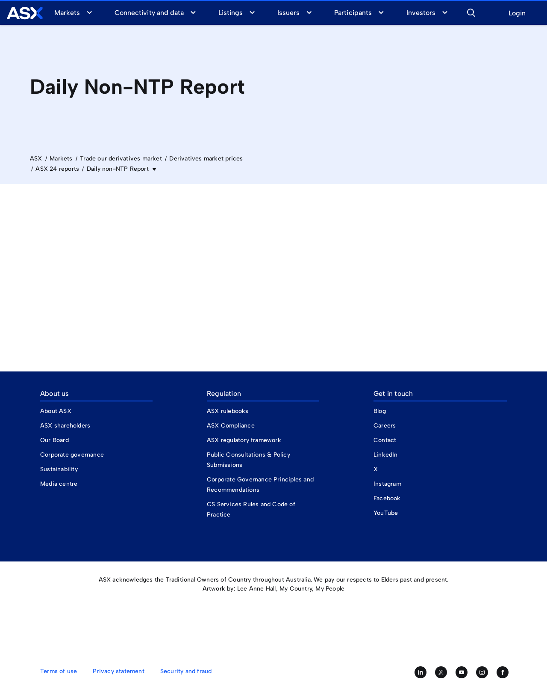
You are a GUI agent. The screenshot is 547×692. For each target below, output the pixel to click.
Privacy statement (118, 671)
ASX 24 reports (57, 168)
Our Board (54, 440)
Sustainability (59, 469)
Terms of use (58, 671)
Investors (420, 13)
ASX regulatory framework (244, 440)
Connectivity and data (149, 13)
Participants (352, 13)
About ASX (55, 411)
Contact (384, 440)
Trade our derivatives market (121, 158)
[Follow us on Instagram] (482, 672)
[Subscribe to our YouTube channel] (462, 672)
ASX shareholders (66, 425)
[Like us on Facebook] (503, 672)
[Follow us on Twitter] (441, 672)
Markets (67, 13)
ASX (36, 158)
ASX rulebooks (228, 411)
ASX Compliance (231, 425)
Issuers (288, 13)
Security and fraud (186, 671)
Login (517, 13)
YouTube (385, 513)
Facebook (387, 498)
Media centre (58, 483)
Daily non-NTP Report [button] (118, 168)
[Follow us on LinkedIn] (420, 672)
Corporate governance (72, 454)
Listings (230, 13)
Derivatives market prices (206, 158)
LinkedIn (385, 454)
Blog (379, 411)
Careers (384, 425)
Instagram (387, 483)
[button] (471, 11)
